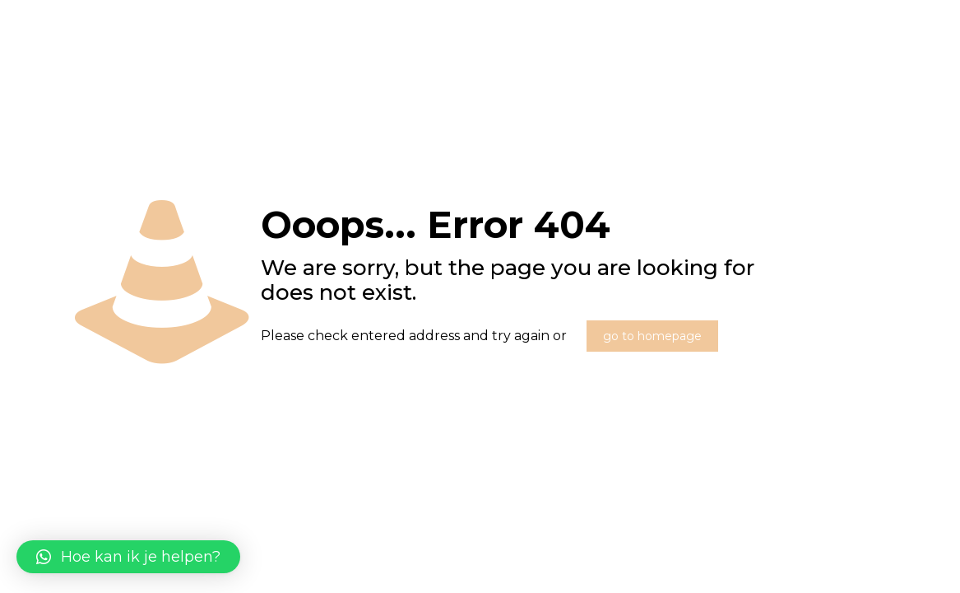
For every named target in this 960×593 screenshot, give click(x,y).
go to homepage (652, 336)
